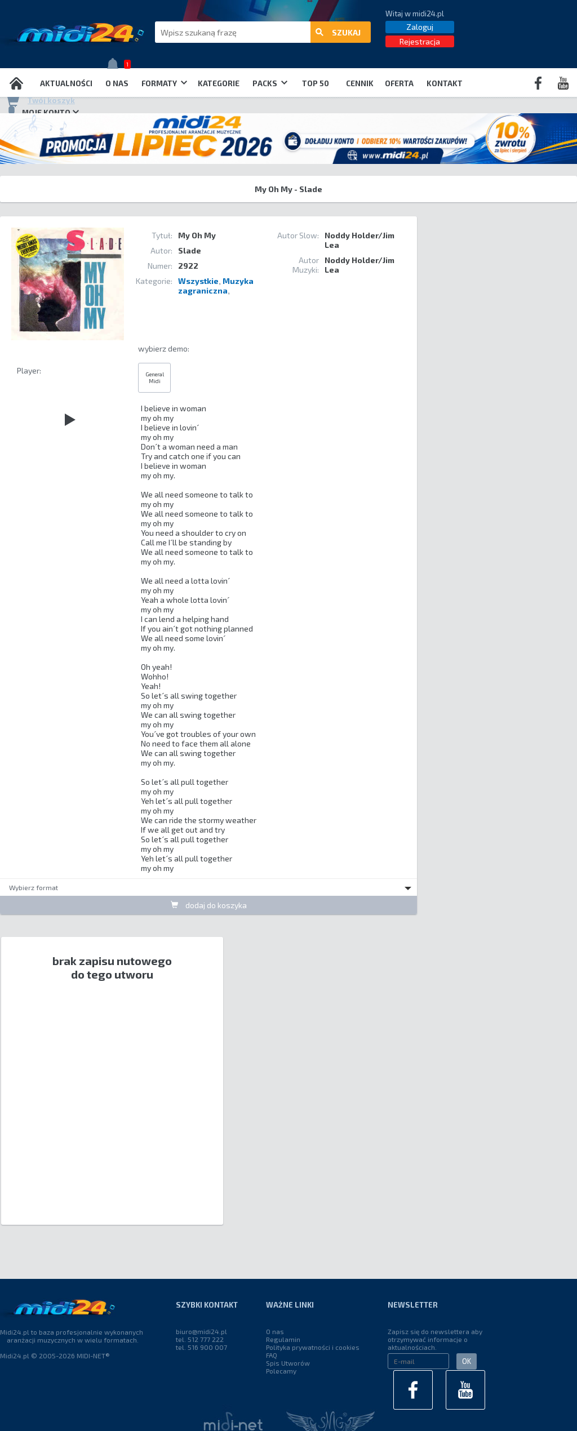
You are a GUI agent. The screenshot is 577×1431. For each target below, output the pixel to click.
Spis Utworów (288, 1363)
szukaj (338, 32)
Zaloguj (419, 27)
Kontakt (445, 83)
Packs (269, 83)
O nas (116, 83)
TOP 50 (315, 83)
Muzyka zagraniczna (216, 285)
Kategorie (218, 83)
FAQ (271, 1355)
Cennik (360, 83)
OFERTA (399, 83)
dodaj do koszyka (209, 905)
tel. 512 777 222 (200, 1339)
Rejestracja (420, 41)
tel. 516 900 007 (201, 1347)
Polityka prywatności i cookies (312, 1347)
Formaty (164, 83)
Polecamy (281, 1371)
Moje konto (42, 112)
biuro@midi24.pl (201, 1331)
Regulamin (283, 1339)
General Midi (154, 377)
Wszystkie (198, 281)
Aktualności (66, 83)
